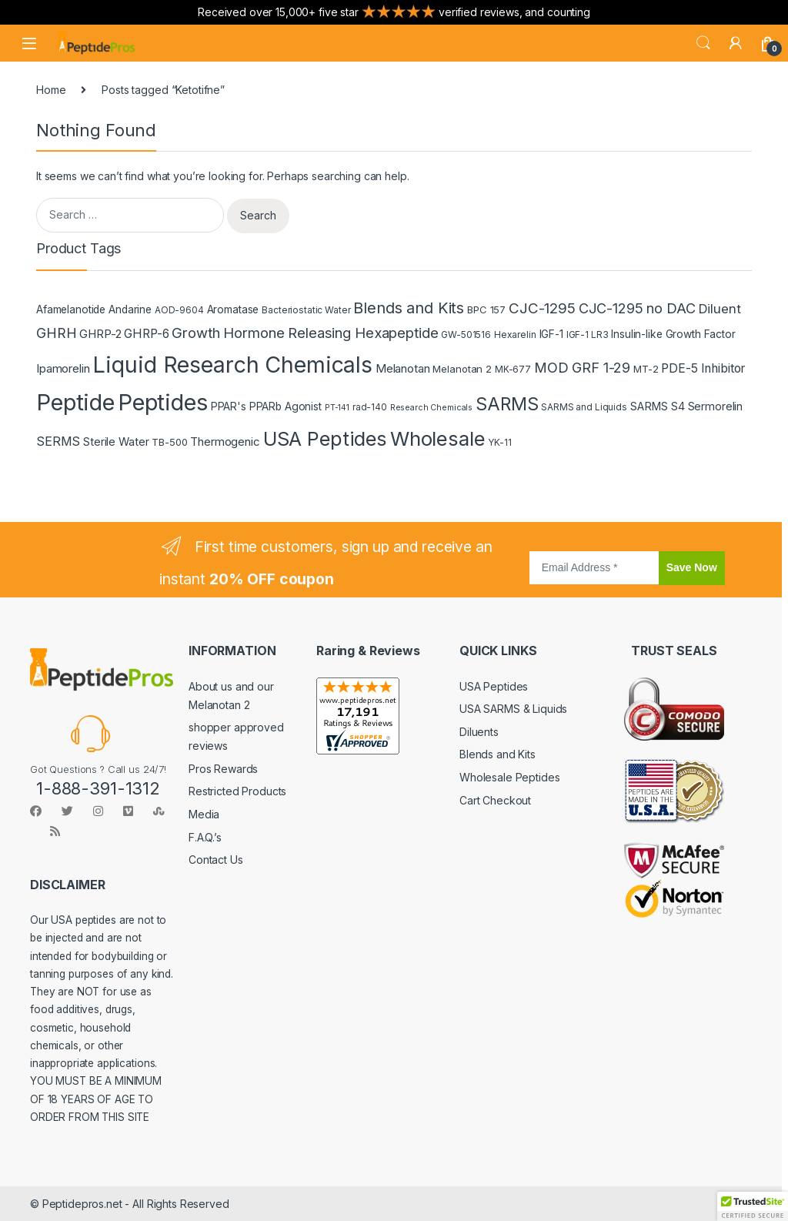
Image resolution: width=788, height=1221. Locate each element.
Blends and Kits (497, 754)
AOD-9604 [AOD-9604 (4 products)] (179, 310)
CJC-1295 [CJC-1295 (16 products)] (542, 308)
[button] (752, 1206)
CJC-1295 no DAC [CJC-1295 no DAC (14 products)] (637, 307)
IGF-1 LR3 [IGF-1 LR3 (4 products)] (587, 334)
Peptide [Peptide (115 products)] (75, 402)
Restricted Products (237, 791)
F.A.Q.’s (205, 837)
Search (703, 43)
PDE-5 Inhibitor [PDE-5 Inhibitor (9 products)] (703, 368)
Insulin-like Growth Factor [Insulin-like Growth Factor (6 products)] (673, 334)
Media (204, 814)
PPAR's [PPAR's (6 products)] (228, 406)
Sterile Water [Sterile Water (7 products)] (116, 441)
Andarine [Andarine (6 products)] (130, 309)
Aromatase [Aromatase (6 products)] (233, 309)
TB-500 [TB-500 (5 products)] (169, 442)
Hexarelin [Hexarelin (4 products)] (515, 334)
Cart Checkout (495, 800)
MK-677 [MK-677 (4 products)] (513, 369)
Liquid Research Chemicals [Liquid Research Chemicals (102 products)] (232, 364)
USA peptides (83, 920)
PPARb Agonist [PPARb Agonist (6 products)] (285, 406)
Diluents (479, 731)
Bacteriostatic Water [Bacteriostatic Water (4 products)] (306, 310)
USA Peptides (493, 686)
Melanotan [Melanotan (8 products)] (403, 368)
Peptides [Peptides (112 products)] (163, 402)
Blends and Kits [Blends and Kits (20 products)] (408, 308)
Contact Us (216, 859)
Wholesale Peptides (509, 777)
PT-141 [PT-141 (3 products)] (337, 408)
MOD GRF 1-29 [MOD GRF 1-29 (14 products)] (582, 367)
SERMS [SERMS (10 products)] (58, 441)
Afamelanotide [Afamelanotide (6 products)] (70, 309)
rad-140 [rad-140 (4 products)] (369, 407)
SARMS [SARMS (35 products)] (507, 404)
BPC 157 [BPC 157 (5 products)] (486, 309)
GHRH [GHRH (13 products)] (56, 333)
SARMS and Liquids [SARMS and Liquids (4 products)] (584, 407)
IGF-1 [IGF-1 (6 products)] (551, 334)
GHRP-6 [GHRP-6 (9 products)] (146, 333)
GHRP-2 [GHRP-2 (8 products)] (100, 333)
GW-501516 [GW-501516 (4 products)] (466, 334)
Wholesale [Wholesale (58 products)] (438, 438)
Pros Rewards (223, 768)
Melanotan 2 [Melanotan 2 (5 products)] (461, 369)
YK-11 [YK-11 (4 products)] (499, 442)
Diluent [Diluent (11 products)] (720, 308)
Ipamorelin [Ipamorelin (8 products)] (63, 368)
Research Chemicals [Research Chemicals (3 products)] (431, 408)
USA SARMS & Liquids (513, 708)
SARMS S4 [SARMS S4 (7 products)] (657, 406)
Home (50, 89)
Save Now (691, 567)
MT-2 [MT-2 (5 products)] (645, 369)
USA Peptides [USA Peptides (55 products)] (325, 438)
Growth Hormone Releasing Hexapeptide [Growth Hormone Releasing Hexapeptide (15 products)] (305, 332)
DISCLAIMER (67, 884)
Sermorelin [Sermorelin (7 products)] (715, 406)
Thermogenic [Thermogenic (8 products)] (224, 441)
